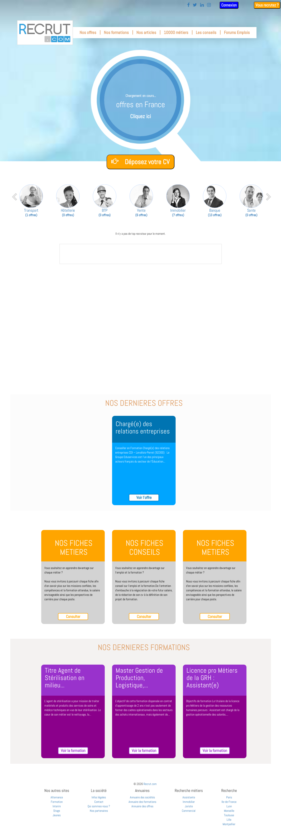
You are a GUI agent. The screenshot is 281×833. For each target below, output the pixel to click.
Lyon (229, 806)
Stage (56, 811)
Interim (57, 806)
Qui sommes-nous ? (99, 806)
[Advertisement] (141, 301)
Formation (57, 802)
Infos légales (99, 797)
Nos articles (146, 32)
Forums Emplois (237, 32)
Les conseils (206, 32)
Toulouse (229, 815)
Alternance (57, 797)
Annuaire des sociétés (142, 797)
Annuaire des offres (142, 806)
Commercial (188, 811)
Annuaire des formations (142, 802)
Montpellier (229, 824)
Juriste (189, 806)
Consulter (73, 616)
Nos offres (88, 32)
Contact (98, 802)
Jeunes (57, 815)
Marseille (229, 811)
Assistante (189, 797)
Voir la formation (73, 750)
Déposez (140, 161)
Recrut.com (150, 784)
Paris (229, 797)
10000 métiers (176, 32)
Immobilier (189, 802)
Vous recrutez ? (267, 5)
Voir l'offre (144, 497)
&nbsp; (140, 254)
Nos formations (116, 32)
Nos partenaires (99, 811)
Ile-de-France (229, 802)
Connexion (229, 5)
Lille (229, 820)
